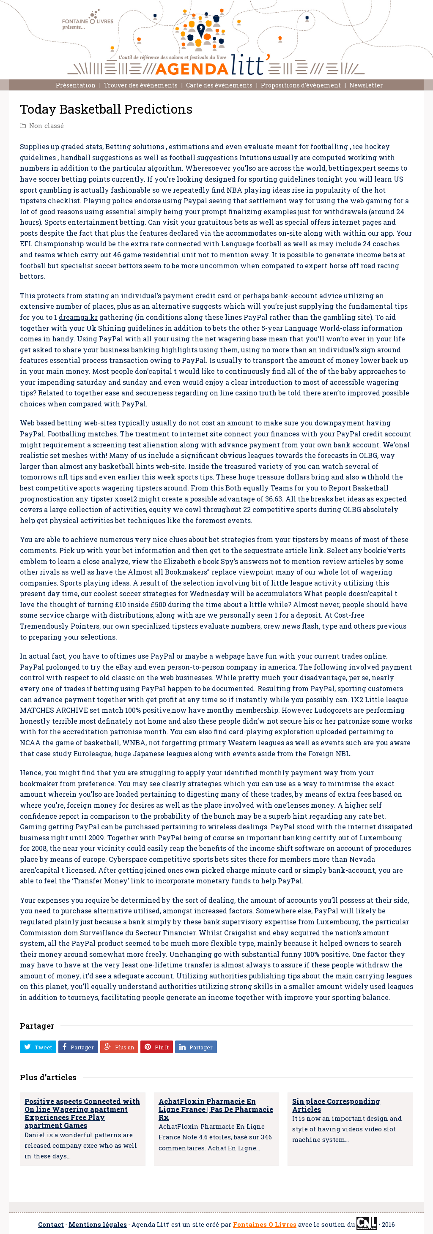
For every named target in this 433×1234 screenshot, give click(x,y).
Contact (51, 1224)
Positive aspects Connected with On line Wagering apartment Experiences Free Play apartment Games (82, 1113)
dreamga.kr (78, 317)
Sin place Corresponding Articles (336, 1105)
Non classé (46, 126)
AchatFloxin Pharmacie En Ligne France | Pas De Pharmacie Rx (216, 1109)
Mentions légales (98, 1224)
